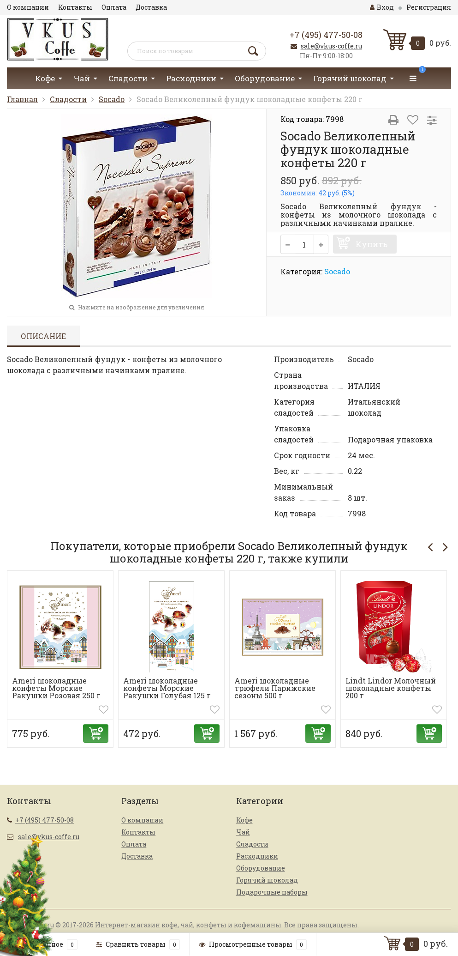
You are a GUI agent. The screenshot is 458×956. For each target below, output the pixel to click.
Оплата (113, 7)
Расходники (191, 78)
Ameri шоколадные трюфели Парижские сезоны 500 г (274, 688)
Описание (43, 336)
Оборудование (265, 78)
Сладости (128, 78)
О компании (28, 7)
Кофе (45, 78)
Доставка (151, 7)
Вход (382, 7)
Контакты (75, 7)
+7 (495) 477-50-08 (326, 34)
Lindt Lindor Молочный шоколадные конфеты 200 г (390, 688)
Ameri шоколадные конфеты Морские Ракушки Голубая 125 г (167, 688)
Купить (371, 244)
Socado (112, 99)
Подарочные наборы (272, 892)
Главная (22, 99)
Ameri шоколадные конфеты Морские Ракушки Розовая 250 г (56, 688)
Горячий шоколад (350, 78)
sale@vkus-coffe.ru (331, 46)
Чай (81, 78)
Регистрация (428, 7)
